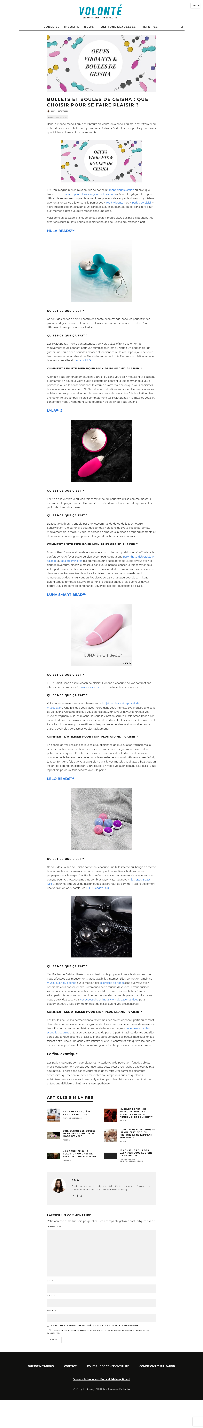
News (89, 26)
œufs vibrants (114, 202)
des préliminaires (71, 560)
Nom (50, 1281)
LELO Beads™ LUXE (98, 887)
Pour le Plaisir (127, 1159)
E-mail (51, 1296)
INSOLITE (67, 1160)
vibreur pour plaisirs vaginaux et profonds (90, 194)
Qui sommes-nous (41, 1366)
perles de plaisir (142, 202)
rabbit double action (121, 189)
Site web (51, 1310)
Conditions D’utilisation (157, 1366)
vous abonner (136, 1331)
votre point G (83, 360)
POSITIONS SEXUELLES (117, 26)
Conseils (52, 26)
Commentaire (54, 1226)
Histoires (149, 26)
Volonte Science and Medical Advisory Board (101, 1379)
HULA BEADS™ (61, 231)
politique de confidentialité (122, 1325)
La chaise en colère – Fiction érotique (78, 1113)
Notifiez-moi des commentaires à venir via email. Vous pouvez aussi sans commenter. (98, 1332)
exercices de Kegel (112, 982)
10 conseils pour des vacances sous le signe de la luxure (136, 1153)
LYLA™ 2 (54, 410)
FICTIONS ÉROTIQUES (72, 1118)
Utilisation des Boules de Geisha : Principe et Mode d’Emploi (79, 1133)
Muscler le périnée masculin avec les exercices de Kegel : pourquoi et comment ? (136, 1113)
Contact (70, 1366)
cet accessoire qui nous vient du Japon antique (109, 999)
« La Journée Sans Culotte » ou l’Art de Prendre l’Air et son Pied (81, 1154)
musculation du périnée (61, 982)
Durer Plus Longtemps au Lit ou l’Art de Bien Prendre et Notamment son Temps (138, 1133)
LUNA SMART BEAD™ (66, 595)
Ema (53, 111)
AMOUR (123, 1121)
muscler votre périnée (92, 687)
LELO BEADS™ (60, 779)
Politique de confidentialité (108, 1366)
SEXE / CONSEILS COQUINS (131, 1161)
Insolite (71, 26)
